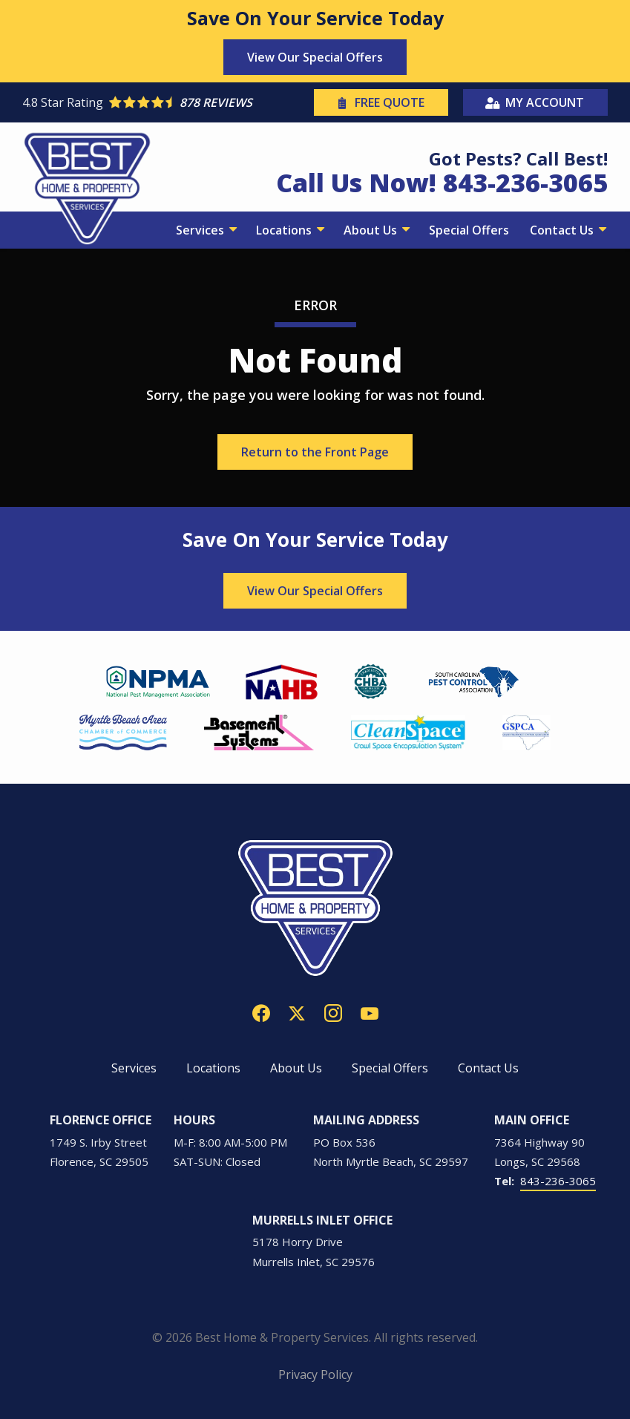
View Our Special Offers (315, 57)
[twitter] (297, 1011)
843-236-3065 (558, 1180)
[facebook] (261, 1011)
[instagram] (333, 1011)
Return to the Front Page (315, 452)
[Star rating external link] (166, 103)
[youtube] (369, 1011)
